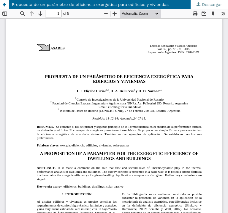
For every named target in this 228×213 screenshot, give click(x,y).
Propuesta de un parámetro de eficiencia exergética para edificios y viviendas (90, 4)
